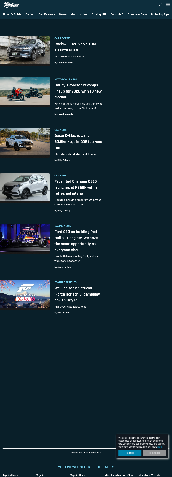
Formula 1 (117, 14)
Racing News (62, 226)
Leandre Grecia (65, 63)
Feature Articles (65, 282)
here (159, 446)
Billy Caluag (63, 160)
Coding (30, 14)
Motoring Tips (160, 14)
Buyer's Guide (12, 14)
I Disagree (154, 453)
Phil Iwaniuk (63, 313)
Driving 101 (98, 14)
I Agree (130, 453)
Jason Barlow (64, 267)
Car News (60, 130)
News (63, 14)
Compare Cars (137, 14)
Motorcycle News (66, 80)
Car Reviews (62, 38)
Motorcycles (78, 14)
